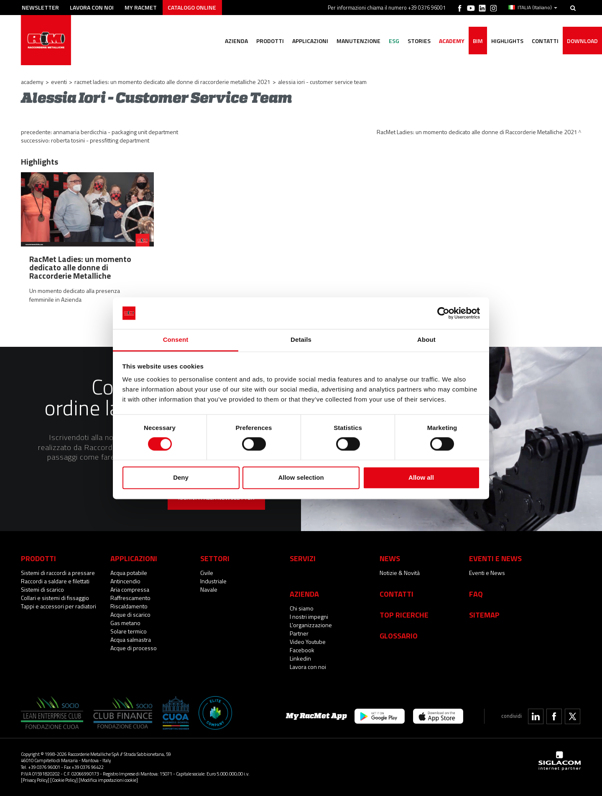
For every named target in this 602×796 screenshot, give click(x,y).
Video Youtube (308, 641)
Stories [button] (419, 40)
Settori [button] (215, 558)
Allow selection (301, 477)
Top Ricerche (404, 615)
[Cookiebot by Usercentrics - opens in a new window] (443, 313)
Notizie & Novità (400, 572)
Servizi (303, 558)
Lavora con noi (92, 7)
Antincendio (125, 581)
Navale (208, 589)
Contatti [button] (545, 40)
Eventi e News (487, 572)
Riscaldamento (129, 606)
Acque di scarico (130, 614)
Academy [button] (451, 40)
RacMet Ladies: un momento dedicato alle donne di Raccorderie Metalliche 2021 (172, 81)
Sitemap (484, 615)
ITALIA (532, 7)
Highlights (507, 40)
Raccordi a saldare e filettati (55, 581)
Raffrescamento (130, 597)
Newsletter (40, 7)
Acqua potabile (128, 572)
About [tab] (426, 339)
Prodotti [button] (270, 40)
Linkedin (300, 658)
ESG (394, 40)
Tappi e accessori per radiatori (58, 606)
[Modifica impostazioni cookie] (108, 779)
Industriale (213, 581)
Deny (181, 477)
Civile (206, 572)
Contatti (396, 594)
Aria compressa (129, 589)
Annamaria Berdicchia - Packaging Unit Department (115, 131)
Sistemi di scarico (42, 589)
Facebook (302, 650)
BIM (478, 40)
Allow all (421, 477)
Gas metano (125, 622)
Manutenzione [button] (358, 40)
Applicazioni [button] (310, 40)
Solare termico (128, 631)
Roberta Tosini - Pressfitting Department (100, 140)
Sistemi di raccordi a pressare (58, 572)
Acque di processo (133, 647)
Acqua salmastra (130, 639)
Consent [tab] (176, 339)
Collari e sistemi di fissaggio (55, 597)
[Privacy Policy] (35, 779)
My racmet (141, 7)
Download (582, 40)
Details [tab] (301, 339)
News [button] (390, 558)
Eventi (59, 81)
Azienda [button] (236, 40)
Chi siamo (302, 608)
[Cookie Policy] (64, 779)
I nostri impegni (309, 616)
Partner (299, 633)
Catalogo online (192, 7)
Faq (476, 594)
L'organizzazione (311, 625)
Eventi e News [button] (495, 558)
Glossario (399, 635)
